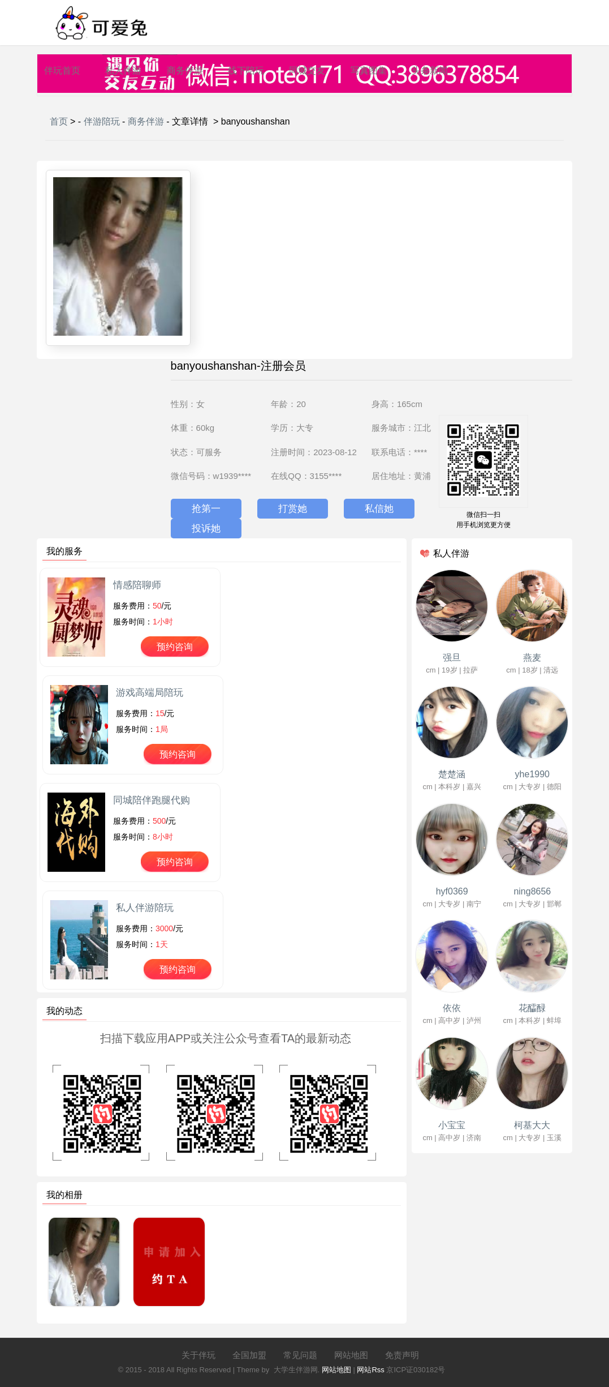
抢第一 (206, 508)
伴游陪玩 (102, 121)
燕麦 (532, 657)
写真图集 (369, 70)
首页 (59, 121)
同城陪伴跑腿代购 (151, 800)
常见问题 (300, 1355)
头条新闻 (430, 70)
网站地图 (351, 1355)
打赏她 (292, 508)
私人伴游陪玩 (145, 907)
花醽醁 (532, 1008)
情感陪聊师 (137, 585)
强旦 (452, 657)
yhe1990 (532, 774)
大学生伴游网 (296, 1369)
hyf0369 (452, 891)
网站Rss (370, 1369)
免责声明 (402, 1355)
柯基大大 (532, 1125)
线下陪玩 (246, 70)
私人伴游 (123, 70)
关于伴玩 (198, 1355)
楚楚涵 (451, 774)
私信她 (379, 508)
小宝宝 (451, 1125)
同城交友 (307, 70)
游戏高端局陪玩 (149, 692)
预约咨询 (175, 647)
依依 (452, 1008)
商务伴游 (185, 70)
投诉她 (206, 528)
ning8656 (532, 891)
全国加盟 (249, 1355)
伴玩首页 (62, 70)
